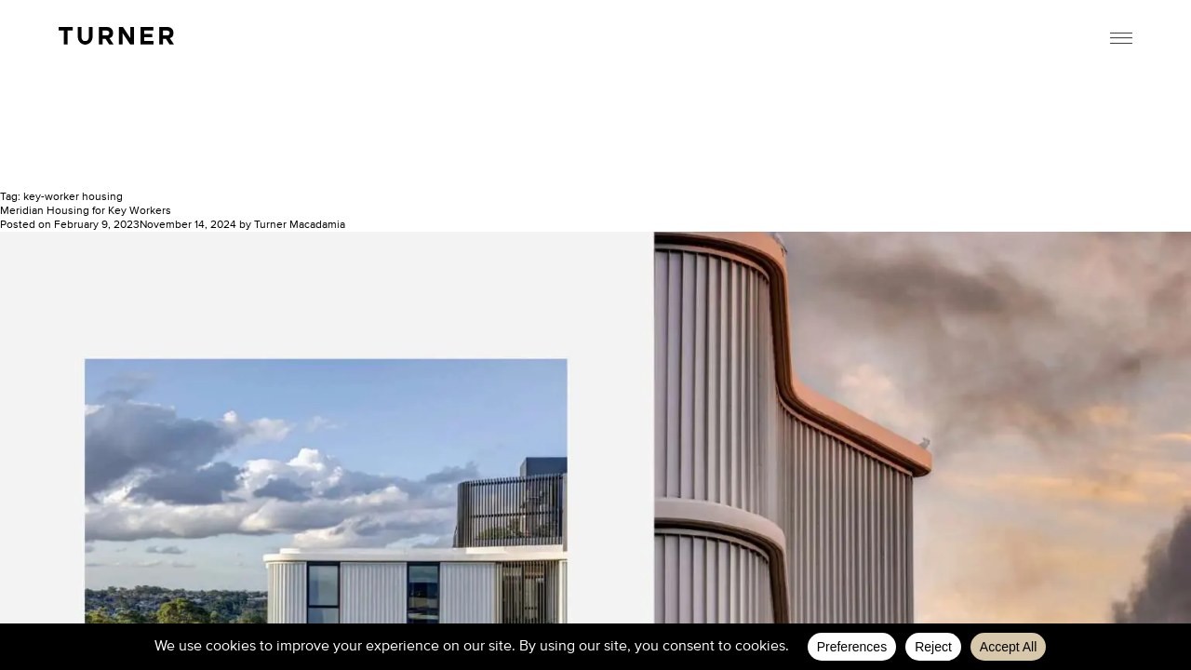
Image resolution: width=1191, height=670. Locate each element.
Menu (1121, 38)
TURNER (117, 36)
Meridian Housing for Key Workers (85, 211)
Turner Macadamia (299, 225)
